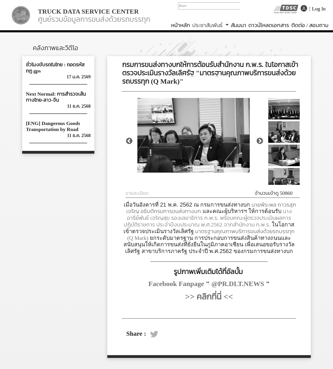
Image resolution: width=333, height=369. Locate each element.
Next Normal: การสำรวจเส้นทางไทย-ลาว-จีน (56, 97)
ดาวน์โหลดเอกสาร (268, 25)
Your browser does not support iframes (209, 8)
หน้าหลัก (180, 25)
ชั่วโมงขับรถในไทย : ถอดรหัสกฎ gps (55, 67)
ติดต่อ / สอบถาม (310, 25)
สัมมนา (238, 25)
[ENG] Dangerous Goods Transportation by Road (53, 126)
